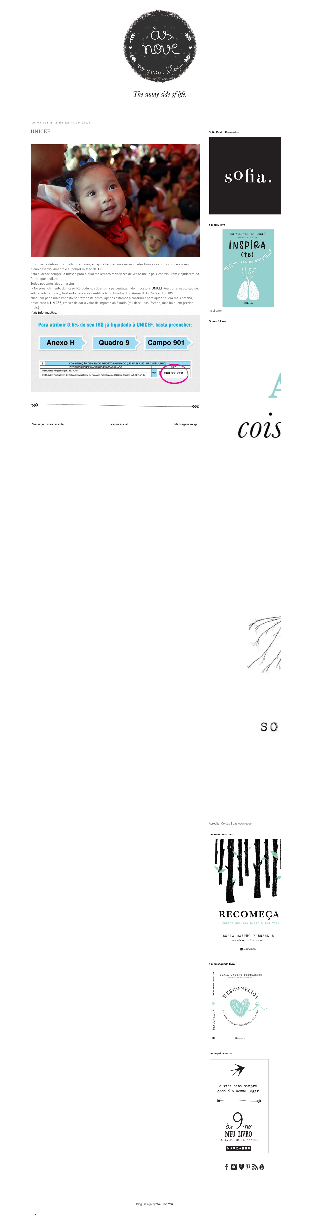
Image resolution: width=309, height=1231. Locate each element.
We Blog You (164, 1204)
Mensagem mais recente (47, 424)
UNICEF (103, 269)
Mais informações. (44, 312)
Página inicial (119, 424)
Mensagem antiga (186, 424)
